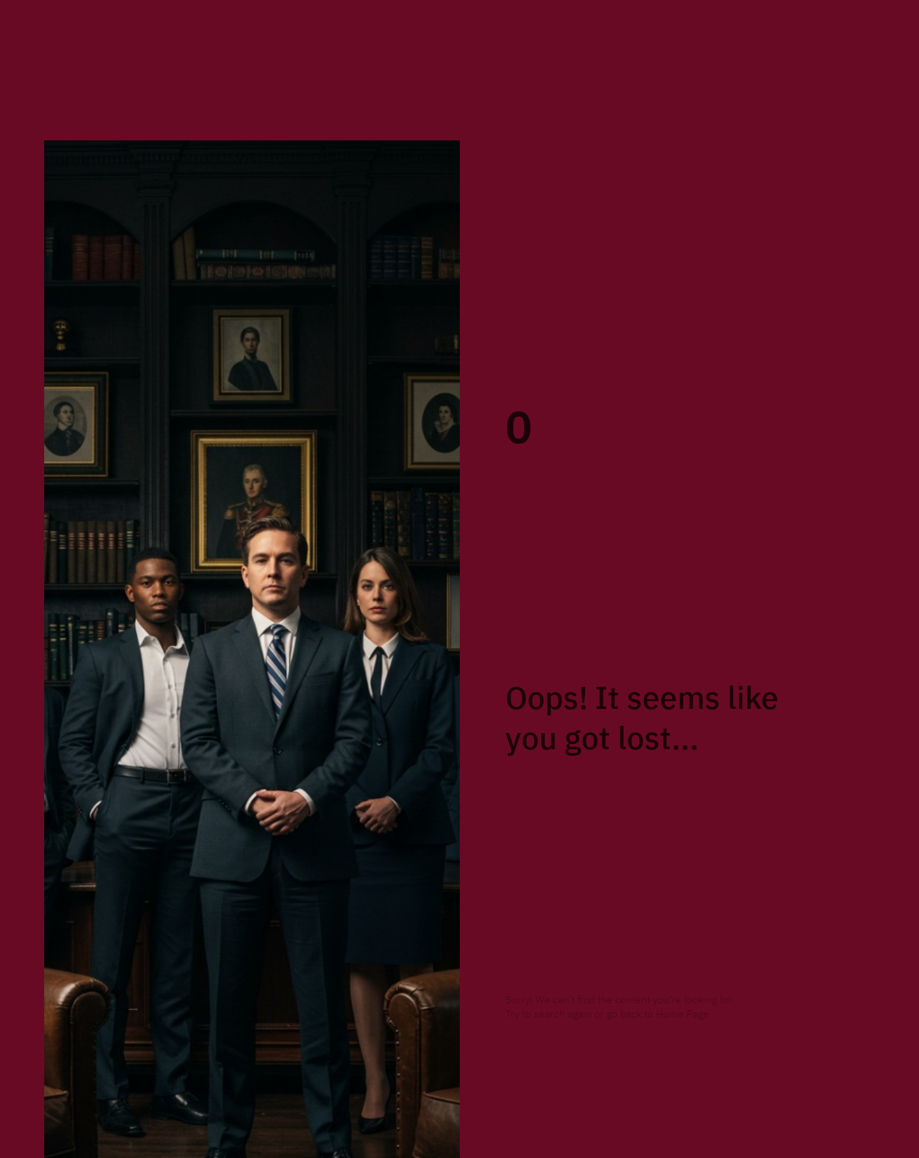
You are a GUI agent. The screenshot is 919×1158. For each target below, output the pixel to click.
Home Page (682, 1014)
